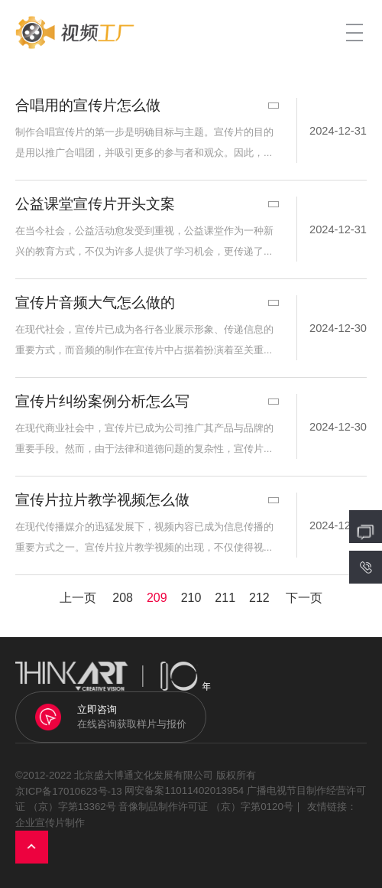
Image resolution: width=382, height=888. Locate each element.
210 (191, 597)
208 (122, 597)
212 (259, 597)
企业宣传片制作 (50, 822)
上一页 (78, 597)
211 (225, 597)
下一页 (304, 597)
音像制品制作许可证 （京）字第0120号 (205, 807)
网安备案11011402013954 (184, 791)
